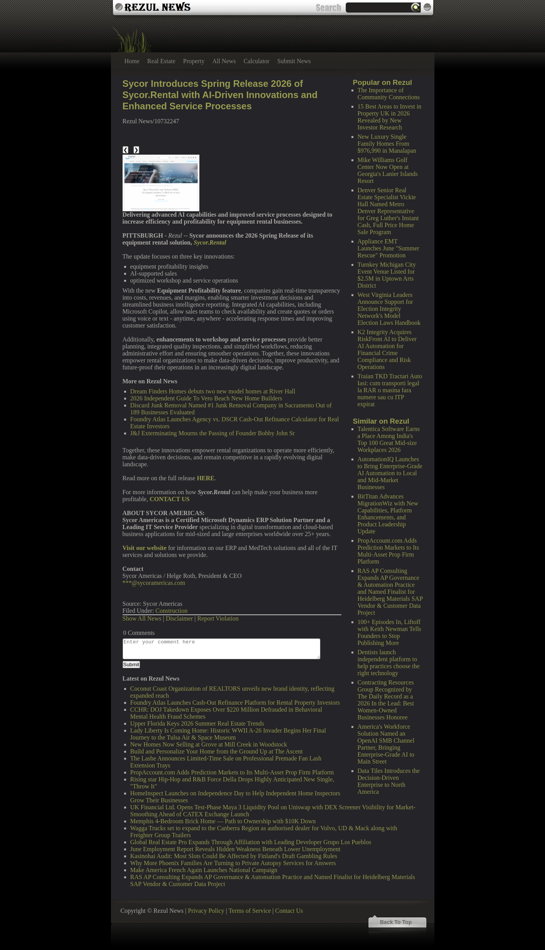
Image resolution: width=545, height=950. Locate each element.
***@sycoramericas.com (154, 582)
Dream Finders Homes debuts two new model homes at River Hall (213, 391)
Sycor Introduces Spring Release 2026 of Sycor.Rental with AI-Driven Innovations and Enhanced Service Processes (220, 94)
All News (224, 61)
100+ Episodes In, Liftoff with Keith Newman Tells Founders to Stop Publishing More (389, 632)
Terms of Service (249, 910)
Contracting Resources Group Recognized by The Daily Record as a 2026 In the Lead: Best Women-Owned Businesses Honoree (386, 700)
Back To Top (396, 922)
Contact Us (289, 910)
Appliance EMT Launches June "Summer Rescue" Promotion (388, 248)
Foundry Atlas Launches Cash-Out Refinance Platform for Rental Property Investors (235, 702)
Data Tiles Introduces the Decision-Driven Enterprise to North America (389, 781)
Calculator (257, 61)
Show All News (142, 618)
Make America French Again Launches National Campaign (203, 870)
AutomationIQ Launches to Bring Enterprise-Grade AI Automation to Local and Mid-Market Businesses (390, 473)
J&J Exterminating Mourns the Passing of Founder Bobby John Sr (212, 433)
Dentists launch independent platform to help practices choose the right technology (389, 662)
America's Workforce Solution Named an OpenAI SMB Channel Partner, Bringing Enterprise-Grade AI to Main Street (386, 744)
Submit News (294, 61)
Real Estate (161, 61)
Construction (172, 610)
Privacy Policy (206, 910)
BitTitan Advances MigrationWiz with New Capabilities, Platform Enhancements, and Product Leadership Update (388, 513)
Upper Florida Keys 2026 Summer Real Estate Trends (197, 723)
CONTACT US (170, 499)
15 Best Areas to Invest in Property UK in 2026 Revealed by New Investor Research (390, 117)
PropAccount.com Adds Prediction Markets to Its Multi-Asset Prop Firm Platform (388, 551)
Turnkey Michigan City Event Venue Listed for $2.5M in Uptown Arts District (387, 275)
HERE (205, 478)
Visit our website (145, 548)
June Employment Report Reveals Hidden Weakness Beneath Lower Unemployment (235, 849)
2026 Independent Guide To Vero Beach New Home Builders (206, 398)
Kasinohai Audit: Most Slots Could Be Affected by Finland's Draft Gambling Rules (233, 856)
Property (193, 61)
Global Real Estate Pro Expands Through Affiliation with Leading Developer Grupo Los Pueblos (251, 842)
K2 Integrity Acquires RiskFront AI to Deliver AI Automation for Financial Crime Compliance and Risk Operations (387, 349)
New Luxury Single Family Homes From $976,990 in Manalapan (387, 143)
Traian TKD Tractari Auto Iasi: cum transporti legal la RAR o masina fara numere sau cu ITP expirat (390, 390)
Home (132, 61)
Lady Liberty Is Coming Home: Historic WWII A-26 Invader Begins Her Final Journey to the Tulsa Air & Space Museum (228, 734)
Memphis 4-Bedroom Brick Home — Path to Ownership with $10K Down (223, 821)
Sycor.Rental (210, 242)
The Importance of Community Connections (389, 93)
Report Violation (218, 618)
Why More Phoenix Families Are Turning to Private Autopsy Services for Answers (233, 863)
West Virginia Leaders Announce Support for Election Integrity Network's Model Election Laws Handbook (389, 308)
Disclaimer (179, 618)
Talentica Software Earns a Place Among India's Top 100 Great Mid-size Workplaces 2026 (389, 439)
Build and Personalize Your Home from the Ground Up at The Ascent (216, 751)
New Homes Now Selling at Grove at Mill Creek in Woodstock (208, 744)
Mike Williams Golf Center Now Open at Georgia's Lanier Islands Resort (388, 170)
